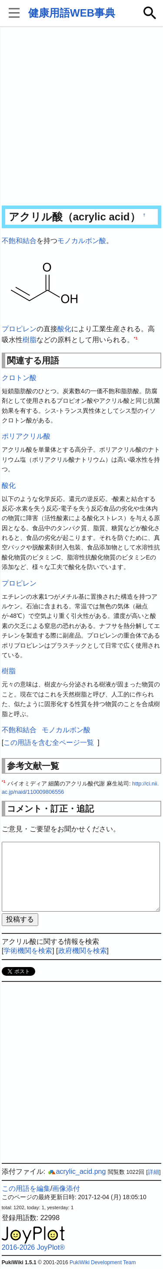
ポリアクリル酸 (26, 436)
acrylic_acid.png (76, 1171)
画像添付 (66, 1188)
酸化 (64, 329)
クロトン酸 (19, 377)
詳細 (153, 1172)
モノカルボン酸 (81, 240)
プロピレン (19, 329)
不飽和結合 (19, 240)
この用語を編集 (26, 1188)
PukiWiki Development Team (103, 1262)
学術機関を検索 (27, 950)
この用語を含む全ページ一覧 (48, 742)
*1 (136, 338)
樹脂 (30, 339)
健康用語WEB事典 (71, 13)
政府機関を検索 (82, 950)
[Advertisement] (81, 117)
